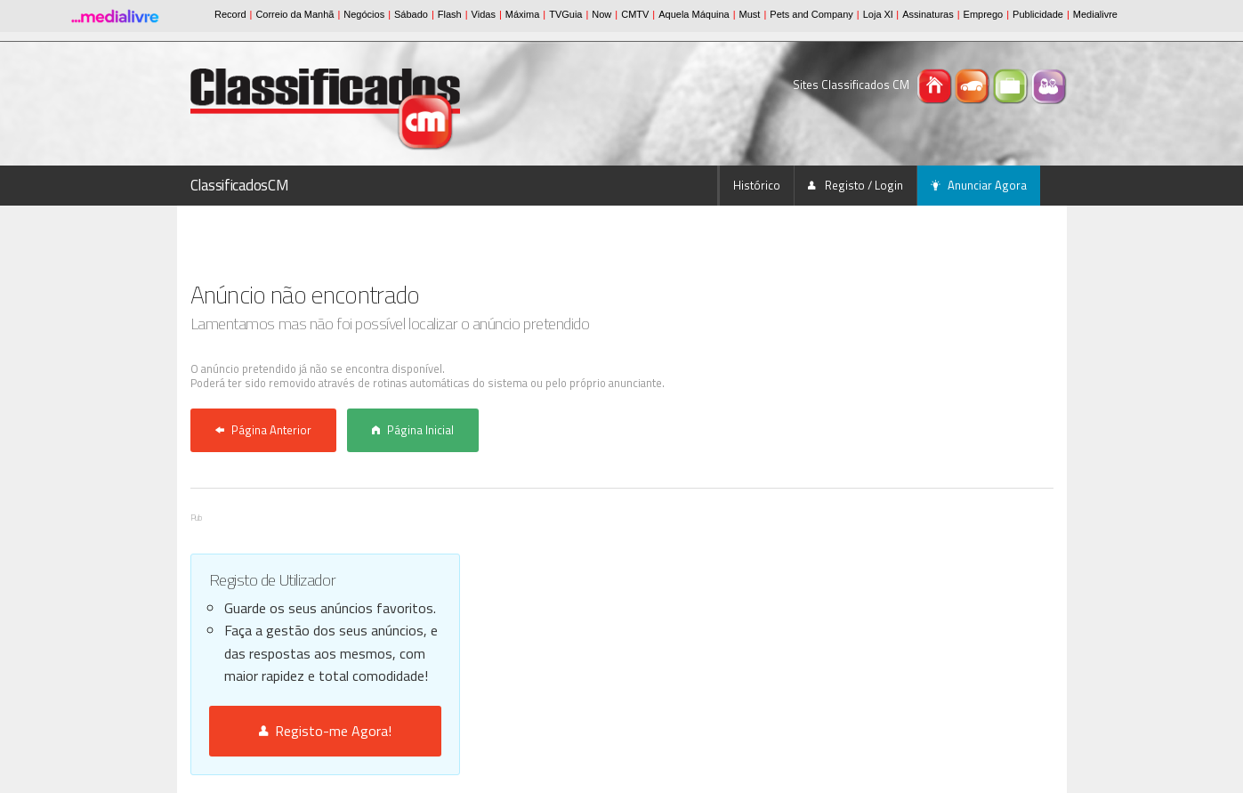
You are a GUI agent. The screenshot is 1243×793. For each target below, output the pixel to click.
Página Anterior (263, 430)
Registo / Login (855, 185)
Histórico (756, 185)
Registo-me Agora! (325, 730)
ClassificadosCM (239, 185)
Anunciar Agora (979, 185)
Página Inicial (413, 430)
